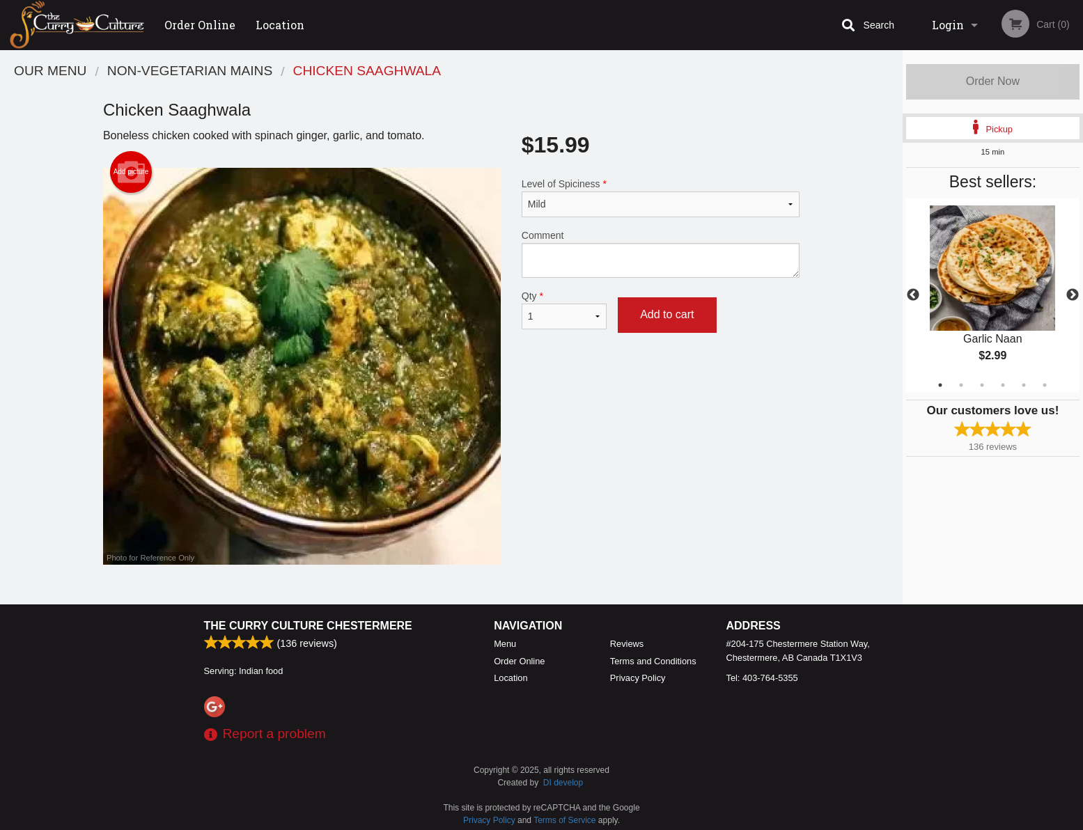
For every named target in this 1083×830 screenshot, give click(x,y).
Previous (913, 295)
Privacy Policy (638, 678)
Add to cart (667, 314)
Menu (505, 644)
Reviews (627, 644)
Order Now (993, 81)
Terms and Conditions (653, 661)
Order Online (199, 24)
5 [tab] (1024, 385)
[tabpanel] (993, 295)
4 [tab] (1003, 385)
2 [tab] (961, 385)
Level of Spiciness (661, 197)
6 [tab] (1045, 385)
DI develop (563, 783)
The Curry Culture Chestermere (308, 626)
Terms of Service (564, 820)
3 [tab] (982, 385)
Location (280, 24)
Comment (661, 254)
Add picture (131, 172)
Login (948, 24)
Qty (564, 309)
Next (1073, 295)
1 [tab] (940, 385)
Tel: (762, 678)
